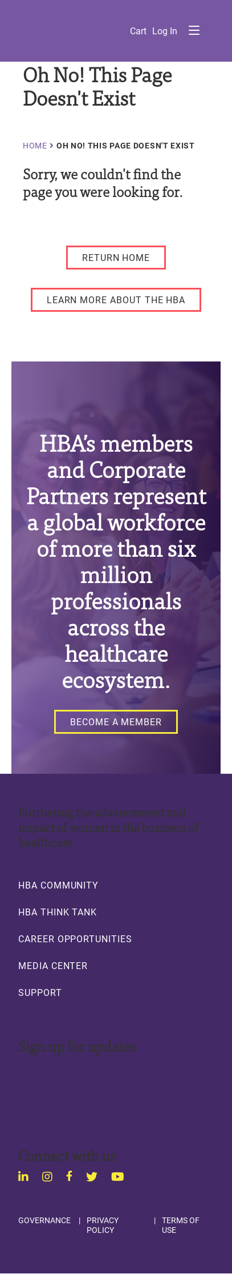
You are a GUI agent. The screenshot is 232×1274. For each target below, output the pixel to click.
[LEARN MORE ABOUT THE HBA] (116, 300)
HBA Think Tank (57, 912)
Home (35, 145)
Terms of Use (181, 1225)
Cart (138, 31)
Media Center (53, 965)
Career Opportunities (75, 939)
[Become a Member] (116, 722)
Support (40, 992)
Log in (164, 31)
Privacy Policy (103, 1225)
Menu (194, 30)
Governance (44, 1220)
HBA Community (58, 885)
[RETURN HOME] (116, 258)
